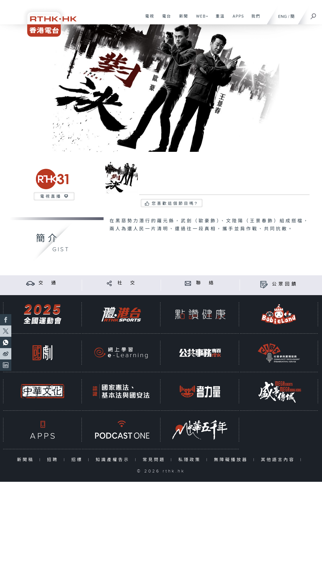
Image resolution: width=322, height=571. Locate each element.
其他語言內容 (279, 459)
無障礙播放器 (232, 459)
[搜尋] (313, 14)
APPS (236, 19)
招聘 (54, 459)
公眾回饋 (285, 284)
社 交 (127, 283)
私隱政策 (190, 459)
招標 (78, 459)
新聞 (181, 19)
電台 (164, 19)
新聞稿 (27, 459)
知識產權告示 (114, 459)
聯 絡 (205, 283)
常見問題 (155, 459)
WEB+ (200, 19)
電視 (147, 19)
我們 (253, 19)
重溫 (218, 19)
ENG (282, 16)
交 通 (48, 283)
